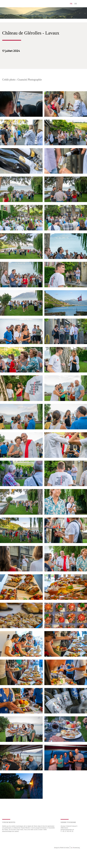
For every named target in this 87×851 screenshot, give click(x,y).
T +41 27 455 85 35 (67, 831)
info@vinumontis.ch (67, 829)
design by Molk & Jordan (61, 847)
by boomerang (75, 847)
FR (71, 3)
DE (75, 3)
